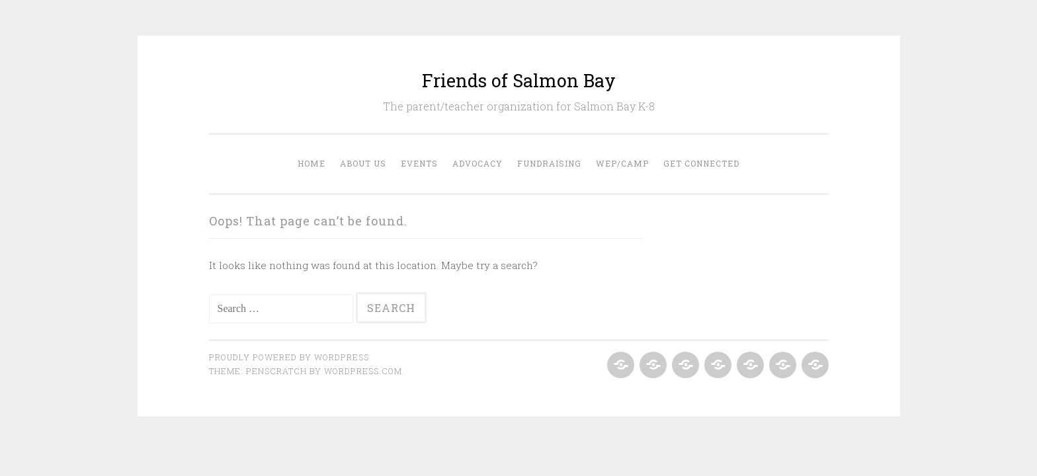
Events (419, 163)
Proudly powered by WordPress (289, 357)
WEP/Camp (622, 163)
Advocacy (477, 163)
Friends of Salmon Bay (519, 80)
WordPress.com (363, 371)
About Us (363, 163)
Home (311, 163)
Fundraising (549, 163)
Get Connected (701, 163)
